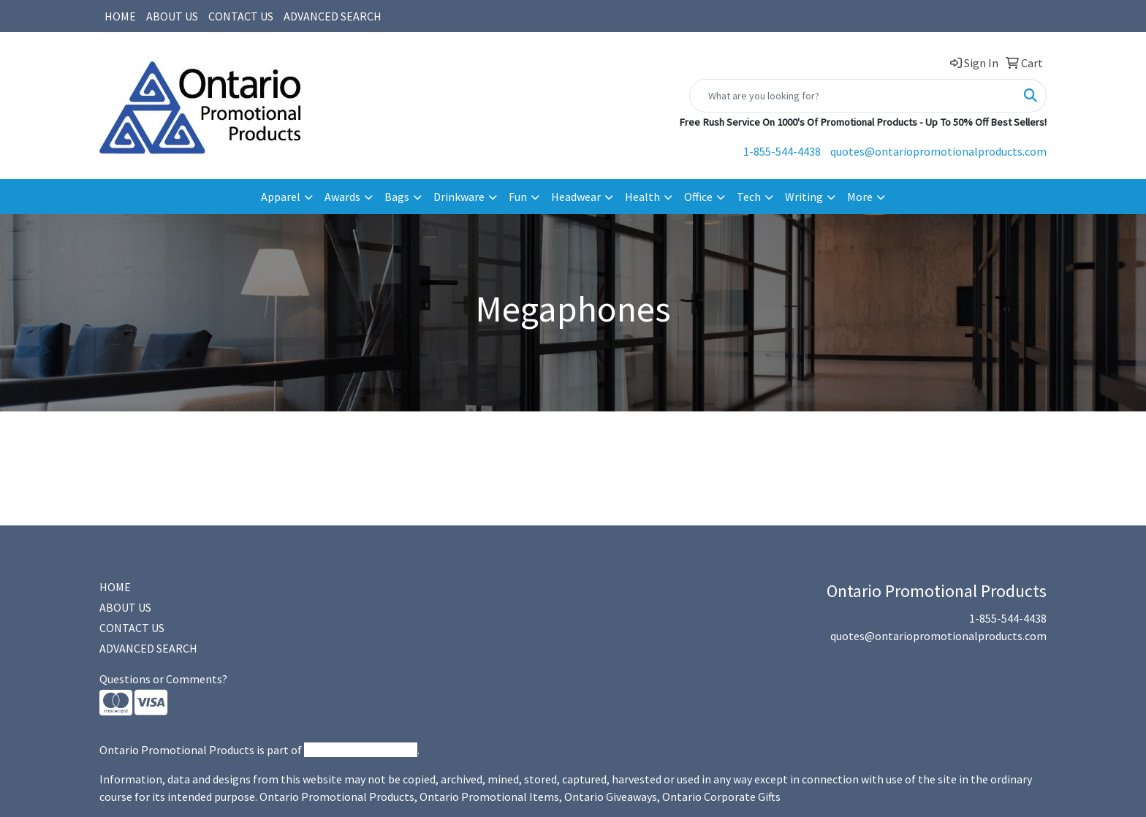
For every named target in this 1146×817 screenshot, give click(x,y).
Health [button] (642, 196)
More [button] (860, 196)
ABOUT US (172, 16)
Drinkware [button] (459, 196)
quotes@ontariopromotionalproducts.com (938, 151)
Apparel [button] (280, 196)
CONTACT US (240, 16)
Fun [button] (518, 196)
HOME (120, 16)
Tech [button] (749, 196)
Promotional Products (360, 749)
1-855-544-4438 (782, 151)
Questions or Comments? (163, 679)
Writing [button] (804, 196)
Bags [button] (396, 196)
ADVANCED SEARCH (333, 16)
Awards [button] (342, 196)
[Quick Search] (852, 96)
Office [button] (698, 196)
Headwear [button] (576, 196)
